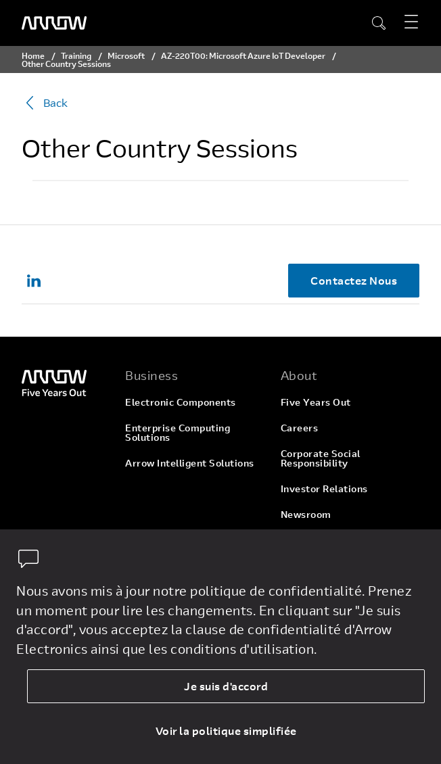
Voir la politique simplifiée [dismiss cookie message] (226, 730)
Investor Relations (324, 488)
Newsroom (306, 514)
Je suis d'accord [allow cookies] (226, 686)
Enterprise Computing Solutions (177, 432)
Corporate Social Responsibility (321, 458)
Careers (300, 427)
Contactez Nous (353, 280)
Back (45, 103)
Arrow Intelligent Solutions (189, 462)
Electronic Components (180, 402)
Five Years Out (316, 402)
